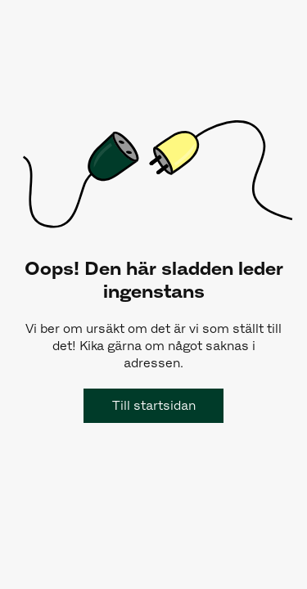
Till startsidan (154, 405)
